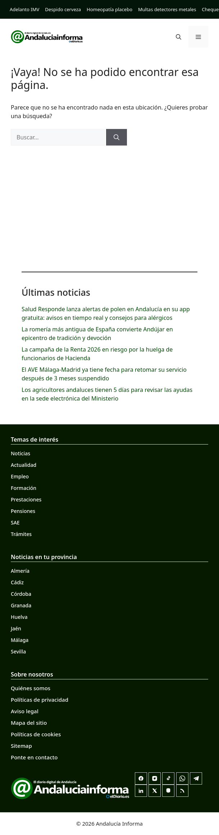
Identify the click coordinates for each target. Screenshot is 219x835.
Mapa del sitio (29, 722)
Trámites (21, 534)
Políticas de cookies (36, 734)
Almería (20, 570)
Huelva (19, 616)
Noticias (20, 453)
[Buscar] (116, 137)
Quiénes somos (30, 688)
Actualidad (23, 464)
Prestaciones (26, 499)
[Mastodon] (168, 791)
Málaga (19, 640)
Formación (23, 488)
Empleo (20, 476)
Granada (21, 605)
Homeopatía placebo (109, 9)
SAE (15, 522)
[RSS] (182, 791)
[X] (155, 791)
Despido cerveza (63, 9)
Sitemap (21, 745)
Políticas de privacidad (39, 699)
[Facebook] (141, 778)
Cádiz (17, 582)
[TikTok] (168, 778)
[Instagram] (155, 778)
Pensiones (23, 511)
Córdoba (21, 593)
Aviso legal (24, 711)
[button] (178, 37)
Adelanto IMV (24, 9)
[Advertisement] (109, 206)
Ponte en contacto (34, 757)
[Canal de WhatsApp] (182, 778)
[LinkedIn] (141, 791)
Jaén (16, 628)
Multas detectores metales (167, 9)
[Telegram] (196, 778)
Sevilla (18, 651)
